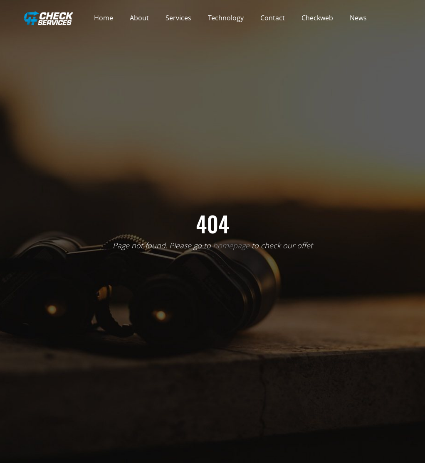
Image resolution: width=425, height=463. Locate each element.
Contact (272, 17)
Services (178, 17)
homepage (231, 245)
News (358, 17)
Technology (226, 17)
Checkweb (317, 17)
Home (103, 17)
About (139, 17)
